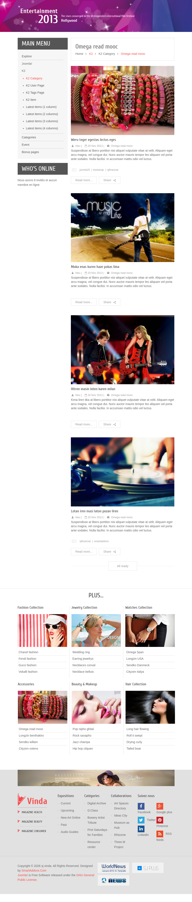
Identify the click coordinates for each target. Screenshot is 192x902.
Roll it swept (134, 763)
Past (64, 853)
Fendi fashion (27, 687)
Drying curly (134, 770)
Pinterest (162, 854)
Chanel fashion (28, 680)
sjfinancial (112, 198)
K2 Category (34, 106)
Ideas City (120, 844)
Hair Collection (136, 712)
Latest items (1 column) (41, 135)
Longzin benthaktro (31, 764)
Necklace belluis (83, 700)
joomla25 (84, 198)
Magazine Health (32, 840)
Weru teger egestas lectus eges (93, 168)
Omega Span (135, 680)
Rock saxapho (82, 764)
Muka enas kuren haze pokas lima (95, 295)
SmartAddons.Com (33, 899)
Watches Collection (138, 635)
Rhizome (120, 863)
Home (79, 82)
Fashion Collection (31, 635)
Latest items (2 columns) (42, 142)
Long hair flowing (138, 757)
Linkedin (143, 863)
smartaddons (101, 569)
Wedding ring (81, 680)
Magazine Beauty (32, 850)
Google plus (164, 840)
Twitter (151, 848)
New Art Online (70, 846)
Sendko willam (28, 770)
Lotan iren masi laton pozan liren (94, 539)
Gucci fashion (28, 693)
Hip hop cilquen (83, 777)
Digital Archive (96, 831)
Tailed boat (134, 776)
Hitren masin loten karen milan (93, 417)
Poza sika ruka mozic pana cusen (60, 32)
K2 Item (31, 128)
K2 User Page (35, 113)
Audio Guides (69, 860)
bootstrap (98, 198)
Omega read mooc (122, 174)
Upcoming (67, 838)
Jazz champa (81, 770)
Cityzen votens (28, 777)
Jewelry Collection (84, 635)
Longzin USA (135, 687)
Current (66, 831)
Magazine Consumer (34, 859)
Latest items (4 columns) (42, 156)
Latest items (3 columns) (42, 149)
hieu (77, 174)
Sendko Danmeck (138, 693)
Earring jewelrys (83, 687)
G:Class (92, 838)
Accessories (26, 712)
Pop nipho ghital (83, 757)
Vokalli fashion (28, 700)
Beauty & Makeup (84, 712)
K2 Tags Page (35, 120)
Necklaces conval (84, 693)
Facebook (144, 840)
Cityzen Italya (135, 700)
